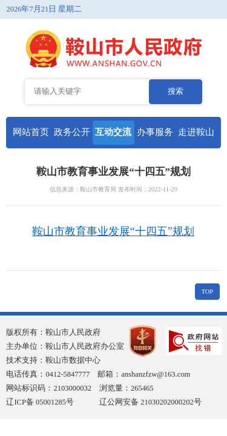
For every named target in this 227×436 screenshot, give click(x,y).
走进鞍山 (196, 132)
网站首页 (31, 132)
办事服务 (155, 132)
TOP (207, 291)
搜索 (175, 91)
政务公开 (72, 132)
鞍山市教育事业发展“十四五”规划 (113, 231)
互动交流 (113, 132)
